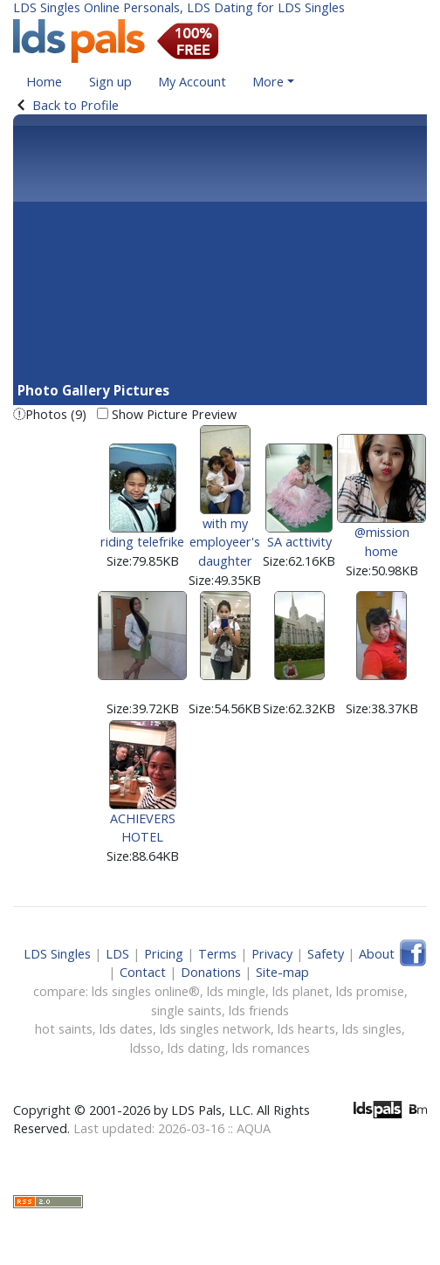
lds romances (271, 1048)
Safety (325, 953)
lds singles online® (146, 991)
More (268, 81)
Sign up (110, 81)
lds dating (196, 1048)
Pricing (163, 953)
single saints (186, 1010)
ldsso (145, 1048)
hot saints (64, 1029)
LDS (117, 953)
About (377, 953)
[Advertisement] (220, 249)
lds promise (370, 991)
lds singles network (215, 1029)
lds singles (372, 1029)
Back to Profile (75, 105)
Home (44, 81)
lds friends (259, 1010)
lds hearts (306, 1029)
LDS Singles (57, 953)
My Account (192, 81)
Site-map (282, 972)
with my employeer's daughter (224, 513)
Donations (211, 972)
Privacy (271, 953)
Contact (143, 972)
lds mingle (236, 991)
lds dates (126, 1029)
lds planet (300, 991)
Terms (217, 953)
